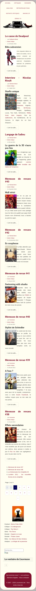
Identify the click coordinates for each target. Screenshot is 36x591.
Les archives (25, 575)
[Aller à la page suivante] (29, 493)
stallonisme (8, 118)
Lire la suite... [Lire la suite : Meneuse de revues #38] (12, 459)
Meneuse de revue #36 (15, 469)
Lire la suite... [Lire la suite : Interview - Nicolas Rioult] (12, 127)
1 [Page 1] (15, 487)
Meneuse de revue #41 (17, 273)
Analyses (9, 8)
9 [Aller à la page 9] (24, 493)
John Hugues (16, 115)
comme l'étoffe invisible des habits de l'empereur (18, 164)
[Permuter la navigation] (6, 565)
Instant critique (10, 41)
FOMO (27, 295)
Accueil (7, 3)
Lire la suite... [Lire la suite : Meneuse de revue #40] (12, 353)
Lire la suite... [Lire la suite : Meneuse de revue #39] (12, 404)
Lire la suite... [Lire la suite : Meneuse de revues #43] (12, 223)
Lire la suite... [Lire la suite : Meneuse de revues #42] (12, 266)
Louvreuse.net (20, 582)
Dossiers (28, 3)
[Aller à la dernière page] (18, 498)
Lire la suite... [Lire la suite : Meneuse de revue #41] (12, 310)
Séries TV (18, 18)
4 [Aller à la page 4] (28, 487)
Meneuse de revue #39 (17, 360)
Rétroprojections (23, 8)
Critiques (17, 3)
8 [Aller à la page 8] (20, 493)
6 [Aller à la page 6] (11, 493)
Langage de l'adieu (15, 134)
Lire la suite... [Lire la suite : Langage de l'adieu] (12, 172)
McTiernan (27, 108)
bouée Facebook (22, 395)
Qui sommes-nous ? (12, 575)
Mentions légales (12, 577)
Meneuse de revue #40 (17, 316)
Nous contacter (24, 577)
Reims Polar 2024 (16, 524)
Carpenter (20, 105)
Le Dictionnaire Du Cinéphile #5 (18, 472)
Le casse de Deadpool (17, 36)
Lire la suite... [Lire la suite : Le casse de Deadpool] (12, 71)
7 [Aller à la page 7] (15, 493)
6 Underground (15, 526)
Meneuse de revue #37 (15, 467)
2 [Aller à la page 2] (19, 487)
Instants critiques (12, 13)
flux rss (12, 451)
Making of (26, 13)
